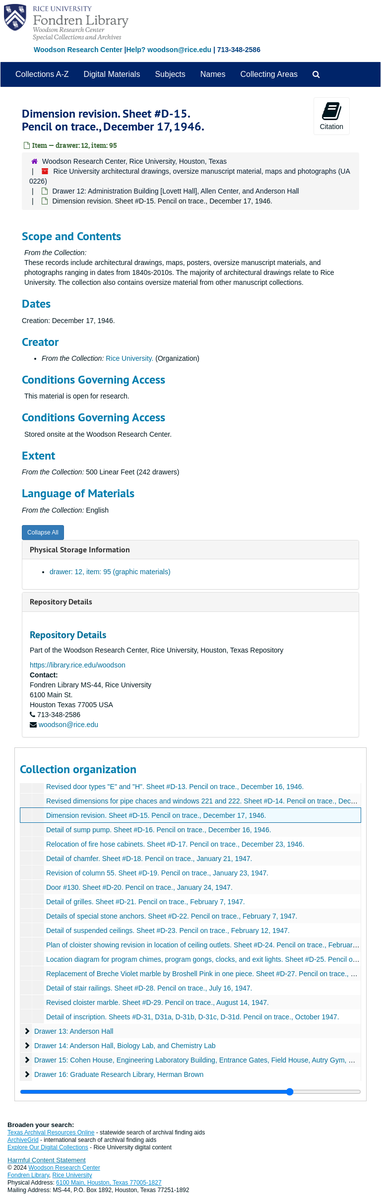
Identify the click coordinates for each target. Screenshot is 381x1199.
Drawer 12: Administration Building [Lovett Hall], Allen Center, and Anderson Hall (175, 191)
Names (213, 74)
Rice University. (129, 358)
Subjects (170, 74)
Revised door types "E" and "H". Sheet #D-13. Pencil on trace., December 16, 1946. (175, 787)
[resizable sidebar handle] (190, 1092)
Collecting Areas (269, 74)
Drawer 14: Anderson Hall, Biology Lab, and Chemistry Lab (125, 1046)
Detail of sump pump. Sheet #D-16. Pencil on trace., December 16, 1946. (158, 830)
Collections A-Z (42, 74)
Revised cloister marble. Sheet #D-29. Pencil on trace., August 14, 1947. (157, 1002)
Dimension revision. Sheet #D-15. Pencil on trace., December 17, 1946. (156, 815)
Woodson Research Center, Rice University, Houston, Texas (134, 161)
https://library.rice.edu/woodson (78, 665)
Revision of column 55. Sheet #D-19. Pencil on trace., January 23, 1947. (157, 873)
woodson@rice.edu (68, 725)
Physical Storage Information (80, 549)
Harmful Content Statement (46, 1160)
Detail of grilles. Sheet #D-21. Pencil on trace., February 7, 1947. (145, 902)
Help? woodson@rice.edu (168, 50)
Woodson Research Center (78, 50)
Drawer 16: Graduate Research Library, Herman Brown (118, 1074)
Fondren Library (28, 1175)
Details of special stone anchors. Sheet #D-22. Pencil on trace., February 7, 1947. (172, 916)
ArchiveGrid (23, 1139)
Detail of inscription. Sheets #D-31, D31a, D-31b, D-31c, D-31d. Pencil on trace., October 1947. (192, 1017)
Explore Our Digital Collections (47, 1147)
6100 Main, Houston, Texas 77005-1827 (109, 1182)
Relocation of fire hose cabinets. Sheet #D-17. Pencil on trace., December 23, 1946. (175, 844)
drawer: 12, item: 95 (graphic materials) (110, 572)
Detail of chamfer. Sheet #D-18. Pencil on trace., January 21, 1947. (149, 859)
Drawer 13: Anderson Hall (74, 1031)
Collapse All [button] (43, 532)
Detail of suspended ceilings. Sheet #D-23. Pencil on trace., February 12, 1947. (168, 930)
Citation (331, 116)
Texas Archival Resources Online (50, 1132)
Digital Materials (112, 74)
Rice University (72, 1175)
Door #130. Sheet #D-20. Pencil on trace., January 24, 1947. (139, 887)
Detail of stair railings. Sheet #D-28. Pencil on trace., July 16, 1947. (149, 988)
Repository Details (61, 602)
